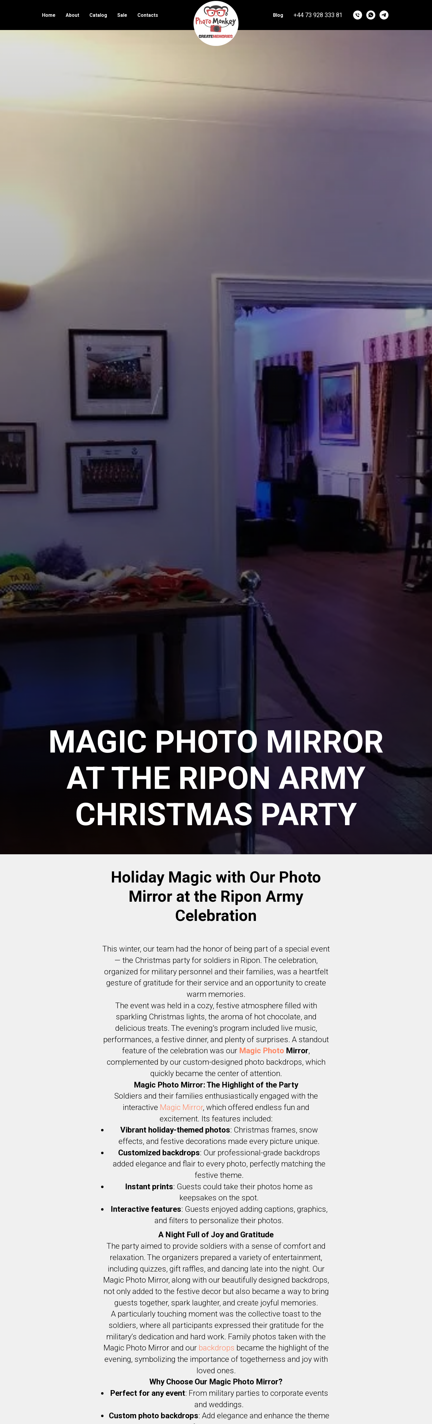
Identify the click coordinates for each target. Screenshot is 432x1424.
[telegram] (384, 15)
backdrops (217, 1347)
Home (49, 15)
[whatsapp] (370, 15)
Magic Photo (261, 1050)
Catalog (98, 15)
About (72, 15)
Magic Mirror (181, 1107)
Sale (122, 15)
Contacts (147, 15)
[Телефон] (357, 15)
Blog (278, 15)
